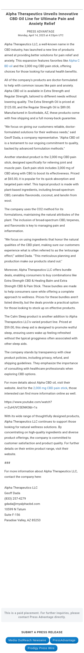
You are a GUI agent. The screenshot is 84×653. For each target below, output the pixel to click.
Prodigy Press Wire (41, 648)
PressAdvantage (64, 640)
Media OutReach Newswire (27, 640)
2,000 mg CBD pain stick (50, 388)
